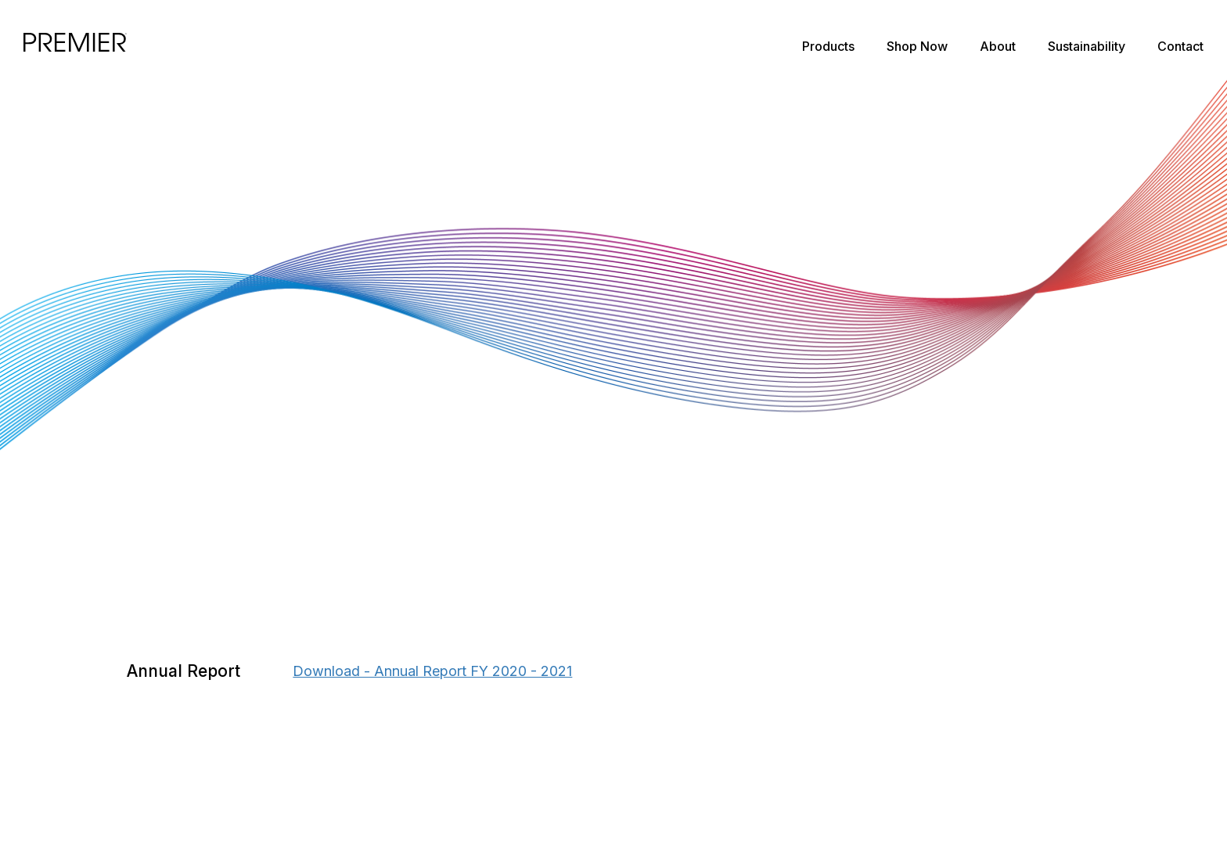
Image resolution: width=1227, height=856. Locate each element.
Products (828, 46)
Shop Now (917, 46)
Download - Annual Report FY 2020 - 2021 (432, 671)
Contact (1180, 46)
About (998, 46)
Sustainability (1086, 46)
